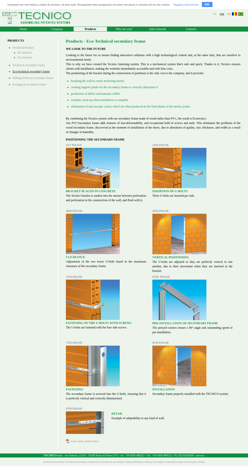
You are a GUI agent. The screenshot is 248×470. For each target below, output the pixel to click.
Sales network (157, 29)
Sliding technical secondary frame (33, 78)
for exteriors (25, 57)
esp (229, 14)
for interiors (25, 52)
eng (222, 14)
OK (207, 4)
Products (90, 29)
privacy (200, 455)
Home (23, 29)
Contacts (191, 29)
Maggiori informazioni (186, 4)
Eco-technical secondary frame (31, 71)
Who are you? (123, 29)
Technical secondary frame (29, 65)
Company (57, 29)
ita (214, 14)
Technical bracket (23, 47)
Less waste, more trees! (82, 441)
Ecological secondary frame (29, 84)
